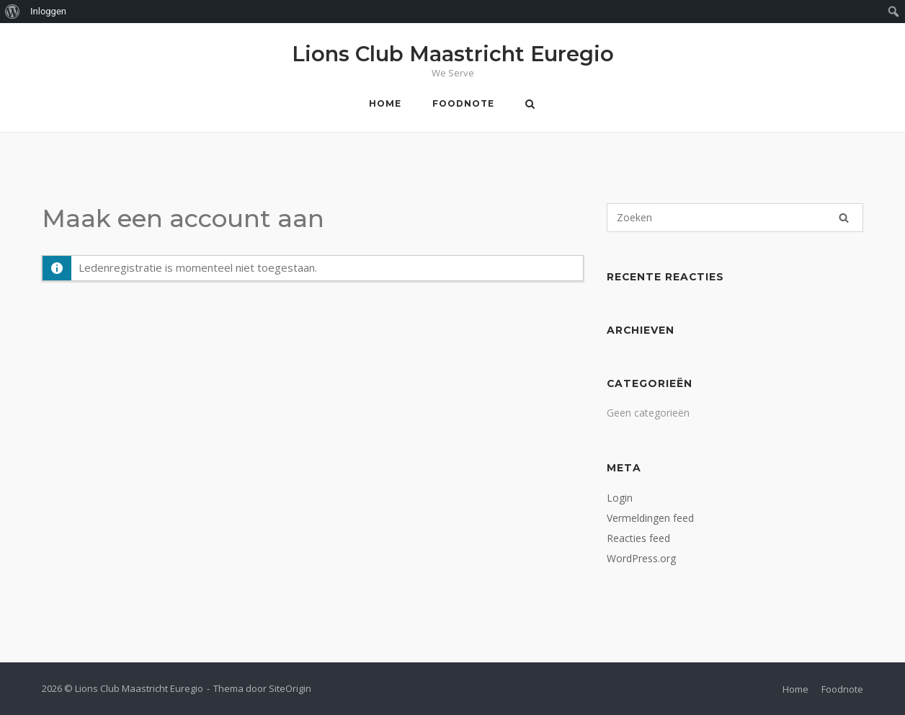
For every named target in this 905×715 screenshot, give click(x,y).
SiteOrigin (290, 688)
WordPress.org (641, 558)
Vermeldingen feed (650, 518)
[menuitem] (12, 11)
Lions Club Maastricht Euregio (453, 53)
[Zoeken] (843, 217)
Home (385, 103)
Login (620, 498)
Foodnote (463, 103)
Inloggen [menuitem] (48, 11)
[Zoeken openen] (530, 105)
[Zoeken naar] (735, 217)
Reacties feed (638, 538)
